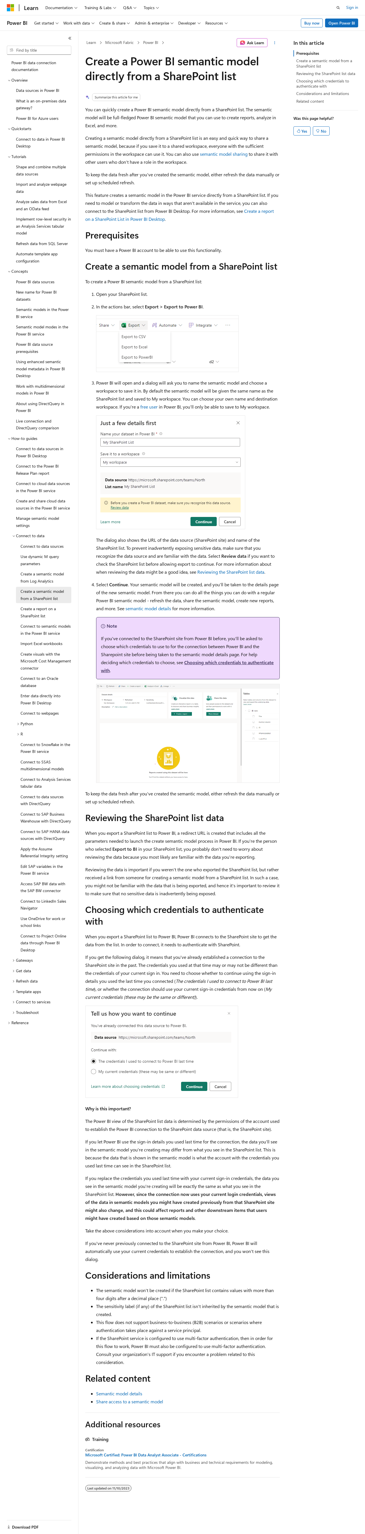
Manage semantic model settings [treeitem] (37, 522)
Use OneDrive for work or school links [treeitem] (43, 922)
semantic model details (148, 608)
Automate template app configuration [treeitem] (37, 257)
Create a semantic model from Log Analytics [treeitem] (42, 577)
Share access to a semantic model (129, 1401)
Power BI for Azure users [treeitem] (37, 118)
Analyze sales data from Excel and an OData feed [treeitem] (41, 205)
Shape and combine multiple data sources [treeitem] (41, 170)
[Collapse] (70, 38)
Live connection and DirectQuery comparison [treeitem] (37, 424)
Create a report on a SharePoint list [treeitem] (38, 612)
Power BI (150, 42)
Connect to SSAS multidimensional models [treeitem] (42, 765)
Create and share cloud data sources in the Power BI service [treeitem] (43, 504)
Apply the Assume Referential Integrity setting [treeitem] (44, 852)
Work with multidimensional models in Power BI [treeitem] (40, 389)
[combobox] (39, 50)
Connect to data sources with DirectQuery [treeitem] (42, 800)
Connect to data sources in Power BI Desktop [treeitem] (39, 452)
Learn (91, 42)
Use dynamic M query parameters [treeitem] (40, 560)
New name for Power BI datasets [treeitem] (36, 295)
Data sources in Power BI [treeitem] (37, 90)
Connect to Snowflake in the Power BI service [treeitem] (45, 748)
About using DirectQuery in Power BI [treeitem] (40, 407)
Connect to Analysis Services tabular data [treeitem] (46, 783)
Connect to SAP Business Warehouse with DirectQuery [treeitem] (46, 817)
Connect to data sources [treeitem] (42, 546)
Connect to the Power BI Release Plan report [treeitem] (37, 469)
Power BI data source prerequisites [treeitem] (34, 347)
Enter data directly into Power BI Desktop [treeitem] (40, 699)
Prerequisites (307, 53)
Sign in (352, 7)
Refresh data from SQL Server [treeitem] (42, 243)
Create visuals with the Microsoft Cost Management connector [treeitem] (46, 661)
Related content (310, 101)
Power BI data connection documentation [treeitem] (33, 66)
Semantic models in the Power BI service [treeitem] (42, 313)
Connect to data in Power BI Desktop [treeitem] (40, 142)
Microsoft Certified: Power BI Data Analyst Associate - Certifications (145, 1455)
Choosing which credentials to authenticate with (322, 83)
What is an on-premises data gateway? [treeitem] (41, 104)
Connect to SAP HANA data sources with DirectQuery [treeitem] (45, 835)
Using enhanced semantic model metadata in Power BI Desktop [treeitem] (40, 368)
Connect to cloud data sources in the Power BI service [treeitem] (43, 487)
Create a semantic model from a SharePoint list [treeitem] (42, 595)
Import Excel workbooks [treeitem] (41, 643)
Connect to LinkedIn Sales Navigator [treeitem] (43, 904)
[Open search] (338, 8)
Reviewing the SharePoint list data (230, 572)
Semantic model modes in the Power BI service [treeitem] (42, 330)
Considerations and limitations (322, 93)
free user (149, 407)
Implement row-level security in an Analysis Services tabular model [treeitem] (43, 226)
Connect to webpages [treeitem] (40, 713)
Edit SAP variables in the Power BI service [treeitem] (42, 870)
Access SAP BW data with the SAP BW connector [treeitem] (43, 887)
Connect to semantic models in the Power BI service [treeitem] (46, 629)
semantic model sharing (224, 154)
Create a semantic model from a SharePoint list (324, 63)
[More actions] (275, 42)
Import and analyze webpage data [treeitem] (41, 187)
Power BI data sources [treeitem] (35, 281)
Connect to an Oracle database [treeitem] (39, 682)
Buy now (312, 23)
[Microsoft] (10, 7)
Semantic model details (119, 1393)
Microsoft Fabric (119, 42)
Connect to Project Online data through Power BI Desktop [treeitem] (43, 943)
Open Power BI (341, 23)
